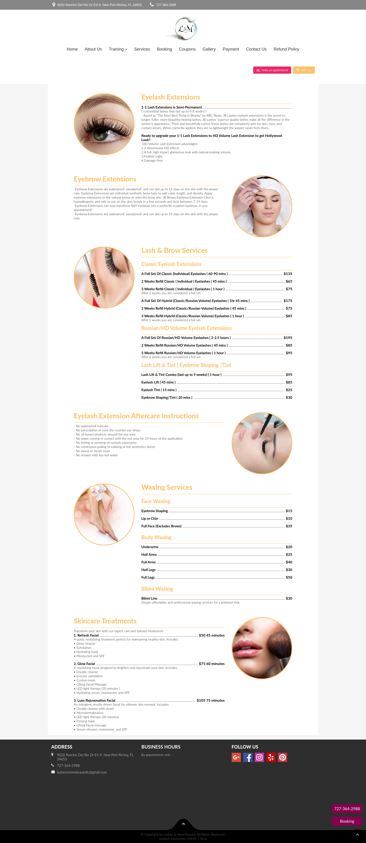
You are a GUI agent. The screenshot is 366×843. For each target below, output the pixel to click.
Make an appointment (272, 70)
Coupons (187, 49)
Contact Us (256, 49)
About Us (93, 49)
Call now (304, 70)
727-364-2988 (166, 5)
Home (72, 49)
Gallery (209, 49)
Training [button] (118, 49)
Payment (231, 49)
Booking (164, 49)
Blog (203, 838)
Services (142, 49)
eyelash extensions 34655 (177, 838)
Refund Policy (286, 49)
